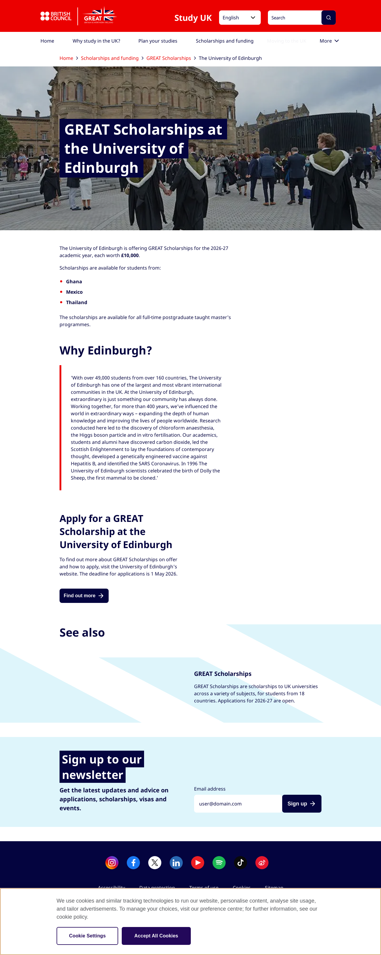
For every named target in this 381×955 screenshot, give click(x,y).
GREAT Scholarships (171, 58)
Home (69, 58)
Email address (210, 789)
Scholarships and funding (112, 58)
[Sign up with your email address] (238, 804)
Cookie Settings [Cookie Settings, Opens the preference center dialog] (87, 935)
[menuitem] (47, 41)
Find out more (80, 595)
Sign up (297, 804)
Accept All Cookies (156, 935)
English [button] (231, 17)
